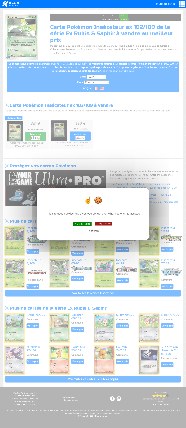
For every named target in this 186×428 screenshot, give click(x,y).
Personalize (93, 230)
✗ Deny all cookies (103, 224)
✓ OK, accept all (82, 224)
